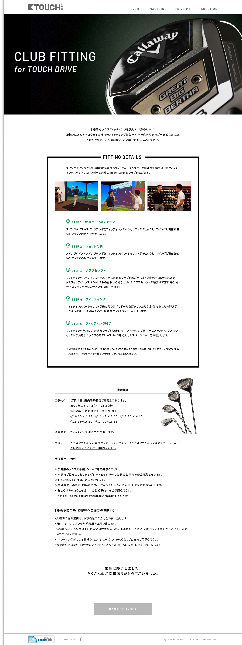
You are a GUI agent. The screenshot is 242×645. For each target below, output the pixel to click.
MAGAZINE (158, 8)
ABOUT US (209, 8)
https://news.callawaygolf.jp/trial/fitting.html (94, 496)
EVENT (136, 8)
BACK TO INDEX (123, 609)
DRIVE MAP (184, 8)
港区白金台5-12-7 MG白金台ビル (93, 448)
